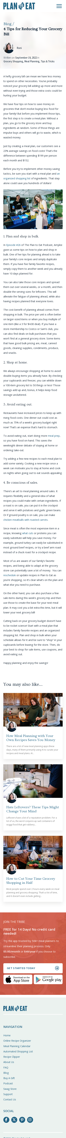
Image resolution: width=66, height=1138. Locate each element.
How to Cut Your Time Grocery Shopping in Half (30, 881)
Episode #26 (13, 245)
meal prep (54, 435)
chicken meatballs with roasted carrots (25, 519)
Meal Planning (31, 61)
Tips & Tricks (48, 61)
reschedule (9, 575)
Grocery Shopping (13, 61)
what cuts (27, 533)
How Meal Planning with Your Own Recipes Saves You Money (30, 738)
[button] (59, 6)
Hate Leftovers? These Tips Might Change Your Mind (32, 809)
